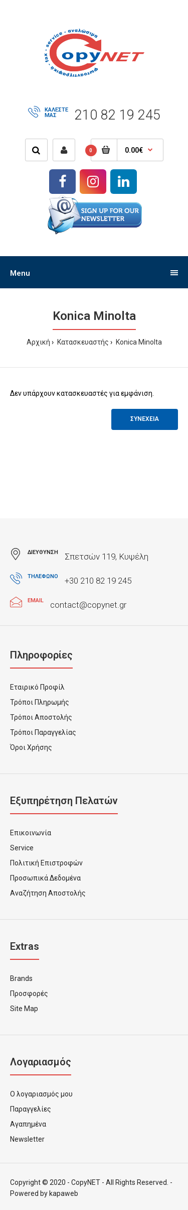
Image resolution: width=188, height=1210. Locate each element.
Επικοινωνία (30, 833)
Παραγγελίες (30, 1109)
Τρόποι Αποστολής (41, 717)
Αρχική (38, 342)
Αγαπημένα (28, 1124)
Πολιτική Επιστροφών (46, 863)
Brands (21, 978)
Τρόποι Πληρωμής (39, 702)
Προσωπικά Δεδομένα (45, 878)
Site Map (24, 1009)
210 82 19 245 (117, 115)
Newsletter (27, 1139)
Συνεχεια (144, 418)
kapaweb (63, 1193)
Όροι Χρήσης (31, 747)
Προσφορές (29, 993)
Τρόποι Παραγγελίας (43, 732)
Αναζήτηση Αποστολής (48, 893)
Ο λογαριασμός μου (41, 1094)
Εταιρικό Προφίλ (37, 687)
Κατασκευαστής (82, 342)
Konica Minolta (138, 342)
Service (22, 848)
